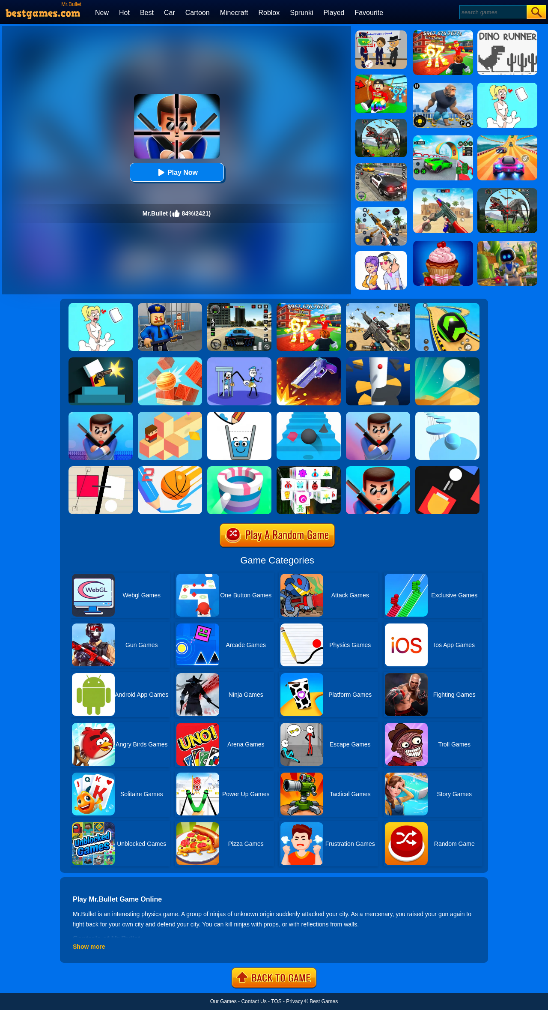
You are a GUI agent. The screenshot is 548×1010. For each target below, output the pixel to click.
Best (147, 12)
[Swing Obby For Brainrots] (381, 78)
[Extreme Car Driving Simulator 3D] (239, 306)
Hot (124, 12)
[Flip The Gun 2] (309, 360)
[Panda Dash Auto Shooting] (381, 210)
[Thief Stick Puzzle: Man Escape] (239, 360)
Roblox (269, 12)
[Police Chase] (381, 166)
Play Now (176, 172)
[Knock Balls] (170, 360)
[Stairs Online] (309, 415)
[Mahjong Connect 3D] (309, 469)
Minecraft (234, 12)
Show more (89, 946)
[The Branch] (170, 415)
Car (169, 12)
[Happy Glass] (239, 415)
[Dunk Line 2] (170, 469)
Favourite (368, 12)
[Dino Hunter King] (381, 122)
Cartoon (197, 12)
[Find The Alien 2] (381, 33)
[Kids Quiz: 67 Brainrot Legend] (309, 306)
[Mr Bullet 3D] (378, 415)
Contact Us (253, 1001)
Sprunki (301, 12)
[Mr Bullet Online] (100, 415)
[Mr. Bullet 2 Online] (378, 469)
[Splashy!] (447, 415)
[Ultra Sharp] (100, 469)
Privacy (294, 1001)
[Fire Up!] (447, 469)
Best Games (324, 1001)
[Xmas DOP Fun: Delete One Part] (100, 306)
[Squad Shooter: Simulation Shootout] (378, 306)
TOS (276, 1001)
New (102, 12)
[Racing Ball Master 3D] (447, 306)
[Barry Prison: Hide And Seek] (170, 306)
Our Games (223, 1001)
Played (334, 12)
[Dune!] (447, 360)
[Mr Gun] (100, 360)
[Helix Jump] (378, 360)
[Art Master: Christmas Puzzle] (381, 254)
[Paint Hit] (239, 469)
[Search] (492, 12)
